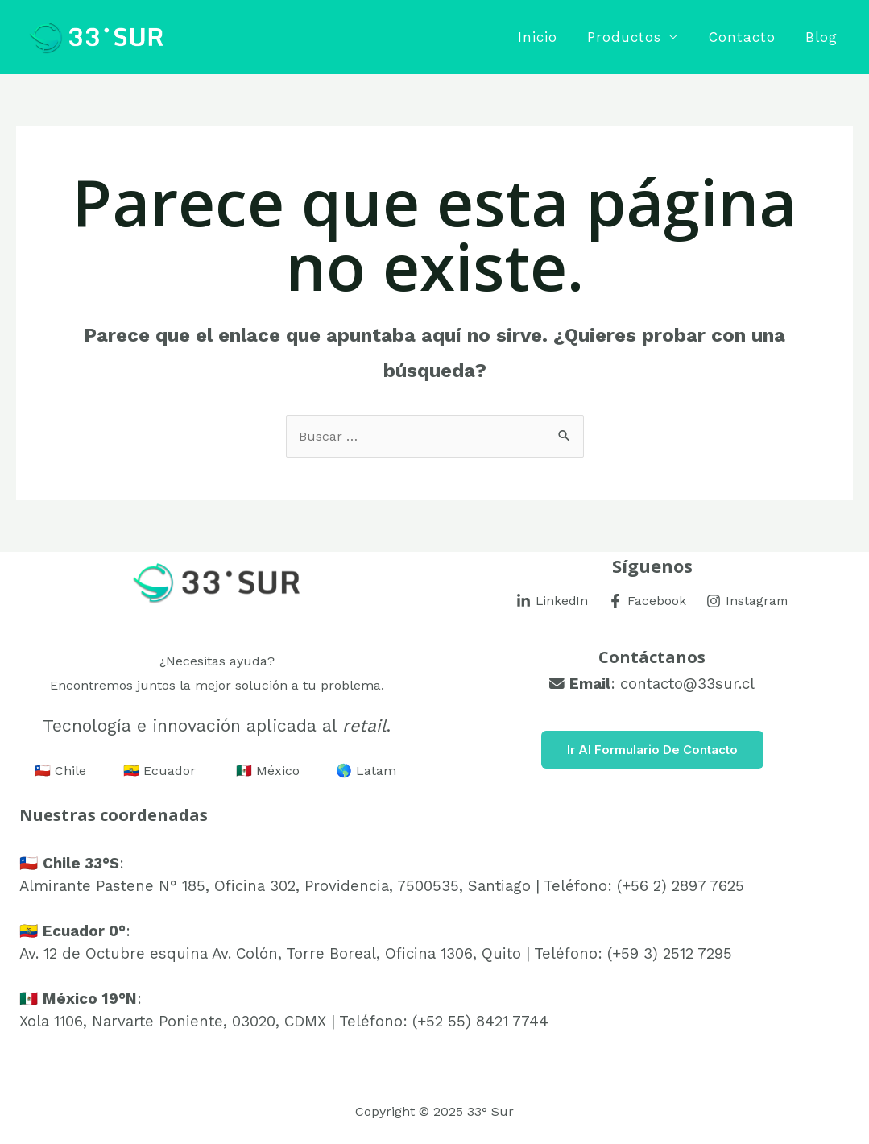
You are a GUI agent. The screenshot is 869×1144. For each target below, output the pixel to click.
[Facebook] (647, 601)
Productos (631, 37)
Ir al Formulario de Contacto (652, 749)
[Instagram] (748, 601)
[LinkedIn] (552, 601)
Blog (823, 37)
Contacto (746, 37)
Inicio (547, 37)
